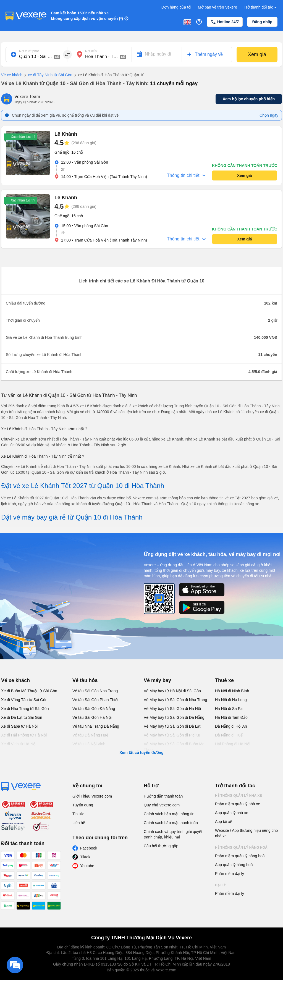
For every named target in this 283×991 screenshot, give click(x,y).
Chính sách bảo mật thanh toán (171, 822)
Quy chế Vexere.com (162, 805)
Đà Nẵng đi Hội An (231, 726)
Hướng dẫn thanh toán (163, 796)
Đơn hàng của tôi (176, 7)
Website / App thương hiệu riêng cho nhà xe (246, 833)
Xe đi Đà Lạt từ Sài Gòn (21, 717)
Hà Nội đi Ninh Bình (232, 691)
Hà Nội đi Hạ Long (231, 700)
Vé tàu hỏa (85, 680)
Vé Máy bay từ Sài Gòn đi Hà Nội (172, 708)
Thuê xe (224, 680)
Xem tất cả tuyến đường (141, 752)
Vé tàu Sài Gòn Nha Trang (95, 691)
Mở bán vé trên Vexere (217, 7)
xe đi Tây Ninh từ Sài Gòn (47, 75)
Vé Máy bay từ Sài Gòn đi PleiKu (172, 735)
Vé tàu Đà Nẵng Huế (90, 735)
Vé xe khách (11, 75)
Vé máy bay (157, 680)
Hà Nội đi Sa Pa (229, 708)
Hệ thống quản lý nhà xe (238, 796)
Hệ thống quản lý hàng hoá (241, 848)
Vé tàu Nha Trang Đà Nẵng (95, 726)
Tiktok (85, 857)
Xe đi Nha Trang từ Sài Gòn (25, 708)
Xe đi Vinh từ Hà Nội (18, 744)
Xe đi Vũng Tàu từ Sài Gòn (24, 700)
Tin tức (78, 814)
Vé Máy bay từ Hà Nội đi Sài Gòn (172, 691)
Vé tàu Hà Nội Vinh (88, 744)
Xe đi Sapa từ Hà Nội (19, 726)
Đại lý (220, 885)
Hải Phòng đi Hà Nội (232, 744)
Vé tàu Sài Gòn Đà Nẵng (93, 708)
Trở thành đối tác (260, 7)
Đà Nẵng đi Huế (229, 735)
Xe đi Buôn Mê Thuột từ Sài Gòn (29, 691)
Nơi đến (91, 51)
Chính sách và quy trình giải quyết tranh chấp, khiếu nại (173, 834)
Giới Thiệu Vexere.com (92, 796)
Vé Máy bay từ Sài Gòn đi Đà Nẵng (174, 717)
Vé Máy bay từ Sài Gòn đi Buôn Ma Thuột (174, 747)
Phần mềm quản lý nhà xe (237, 804)
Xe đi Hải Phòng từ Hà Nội (24, 735)
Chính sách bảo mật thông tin (169, 814)
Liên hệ (78, 822)
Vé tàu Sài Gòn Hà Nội (92, 717)
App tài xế (223, 821)
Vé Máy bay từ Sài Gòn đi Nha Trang (175, 700)
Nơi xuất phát (29, 51)
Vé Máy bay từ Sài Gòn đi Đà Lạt (172, 726)
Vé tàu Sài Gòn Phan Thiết (95, 700)
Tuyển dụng (82, 805)
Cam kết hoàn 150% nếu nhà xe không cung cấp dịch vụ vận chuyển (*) (87, 16)
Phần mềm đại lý (229, 873)
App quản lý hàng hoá (234, 864)
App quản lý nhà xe (231, 813)
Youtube (87, 866)
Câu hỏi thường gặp (161, 846)
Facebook (88, 848)
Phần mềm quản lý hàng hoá (240, 856)
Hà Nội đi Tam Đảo (231, 717)
